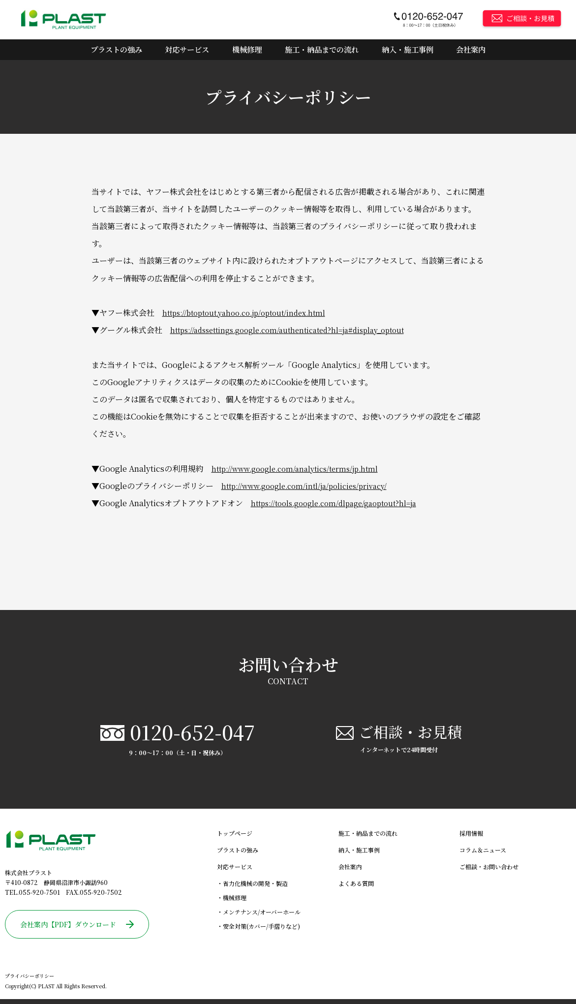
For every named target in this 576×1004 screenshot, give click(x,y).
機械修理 (247, 49)
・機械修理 (231, 902)
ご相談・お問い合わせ (488, 871)
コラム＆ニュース (482, 855)
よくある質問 (356, 888)
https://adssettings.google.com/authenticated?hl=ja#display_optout (299, 330)
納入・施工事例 (408, 49)
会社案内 (471, 49)
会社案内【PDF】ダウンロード (77, 929)
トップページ (234, 838)
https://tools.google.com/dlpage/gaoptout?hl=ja (342, 503)
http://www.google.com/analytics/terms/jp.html (303, 468)
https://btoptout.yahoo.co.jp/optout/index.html (252, 312)
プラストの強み (117, 49)
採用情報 (471, 838)
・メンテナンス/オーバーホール (259, 917)
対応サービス (188, 49)
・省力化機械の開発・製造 (252, 888)
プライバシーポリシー (29, 981)
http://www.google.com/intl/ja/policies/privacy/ (312, 485)
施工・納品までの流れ (321, 49)
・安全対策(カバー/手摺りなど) (258, 931)
